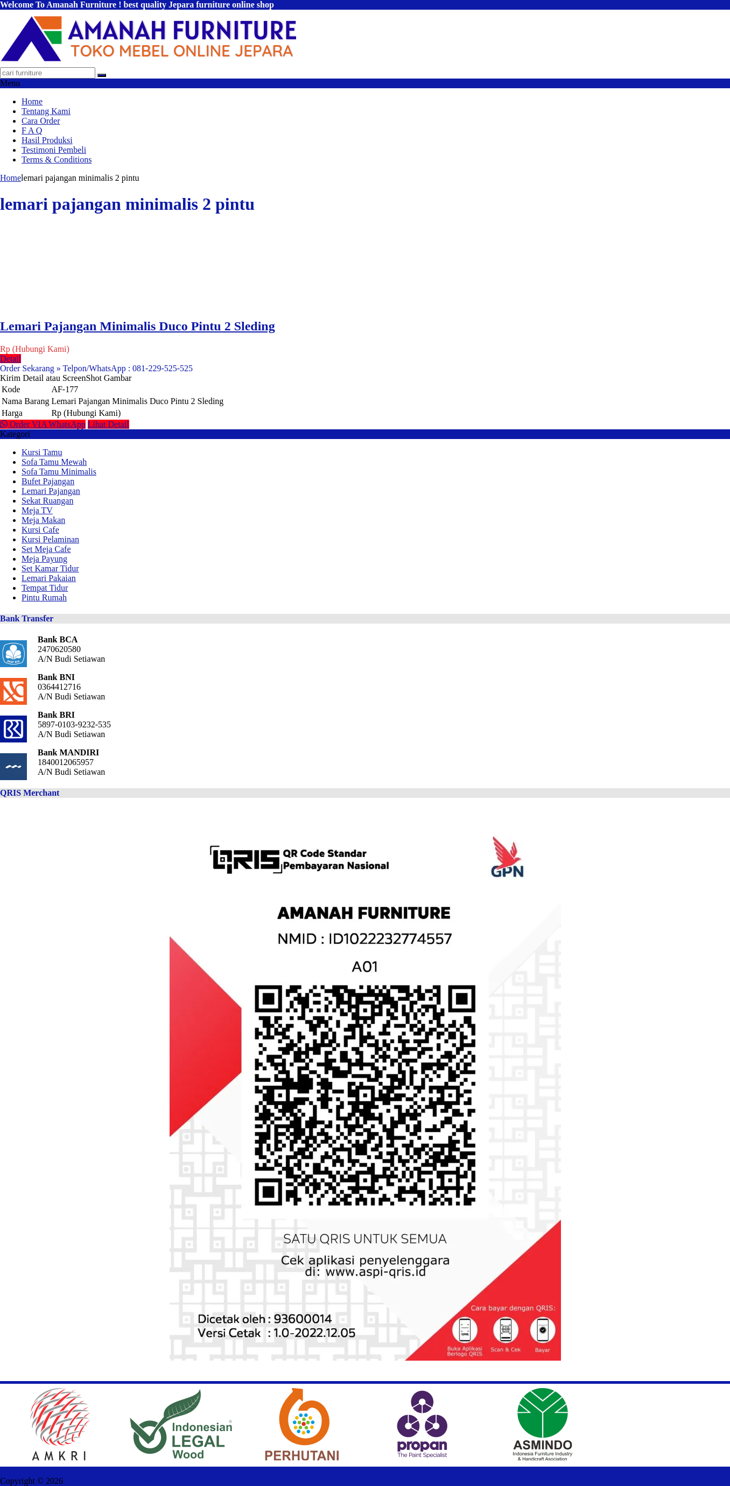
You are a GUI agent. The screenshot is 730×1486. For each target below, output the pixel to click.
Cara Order (41, 120)
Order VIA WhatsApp (43, 424)
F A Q (32, 130)
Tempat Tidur (45, 587)
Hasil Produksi (47, 140)
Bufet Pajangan (48, 481)
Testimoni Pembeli (54, 149)
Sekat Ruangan (47, 500)
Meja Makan (43, 520)
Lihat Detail (108, 424)
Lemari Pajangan (51, 491)
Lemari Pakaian (49, 578)
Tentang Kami (46, 111)
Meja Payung (44, 558)
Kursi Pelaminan (50, 539)
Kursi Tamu (42, 452)
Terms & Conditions (57, 159)
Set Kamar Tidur (50, 568)
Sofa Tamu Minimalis (59, 471)
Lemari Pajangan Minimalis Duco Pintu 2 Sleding (137, 326)
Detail (10, 358)
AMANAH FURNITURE (109, 1480)
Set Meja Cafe (46, 549)
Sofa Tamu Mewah (54, 461)
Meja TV (37, 510)
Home (32, 101)
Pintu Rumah (44, 597)
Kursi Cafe (40, 529)
